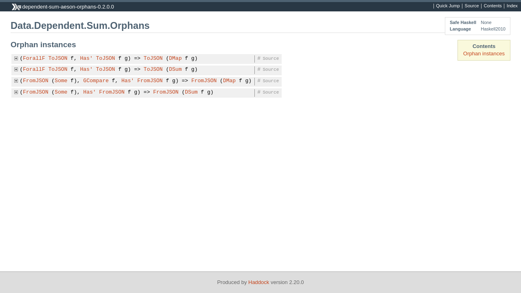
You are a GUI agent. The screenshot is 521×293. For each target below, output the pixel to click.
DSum (175, 69)
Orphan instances (484, 53)
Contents (493, 6)
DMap (175, 58)
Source (472, 6)
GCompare (96, 81)
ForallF (34, 58)
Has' (86, 58)
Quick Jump (448, 6)
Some (61, 81)
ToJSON (58, 58)
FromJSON (35, 81)
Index (512, 6)
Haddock (258, 282)
